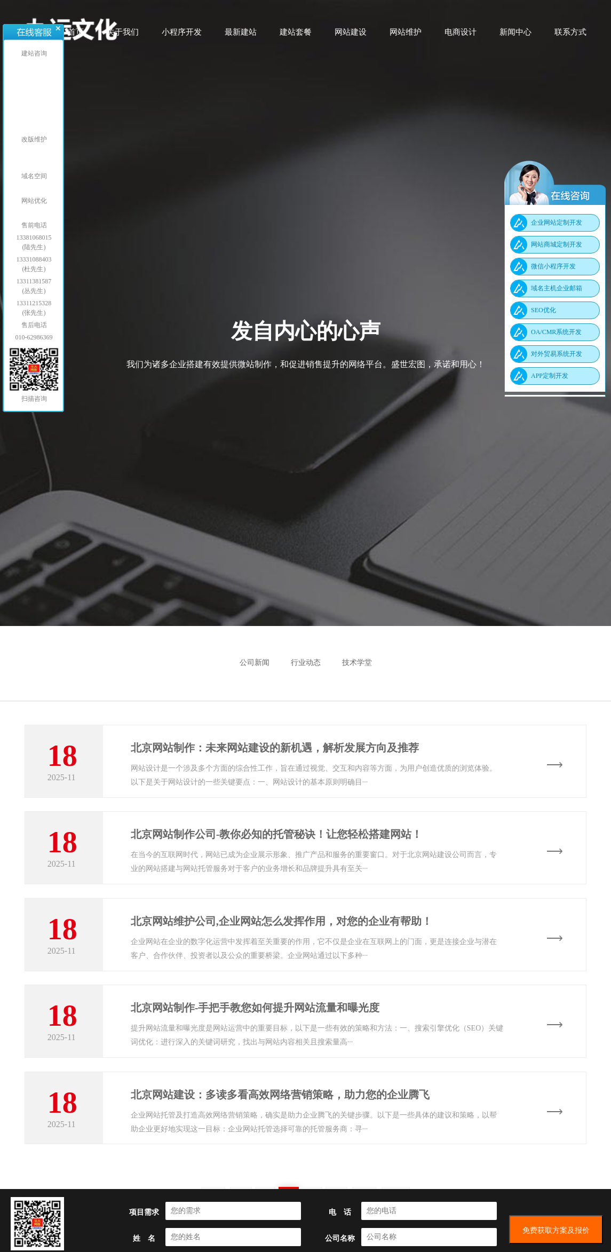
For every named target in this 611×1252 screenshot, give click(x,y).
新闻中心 (515, 35)
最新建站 (241, 35)
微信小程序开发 (553, 266)
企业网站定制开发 (556, 222)
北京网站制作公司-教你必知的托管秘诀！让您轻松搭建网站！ (277, 838)
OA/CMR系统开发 (556, 332)
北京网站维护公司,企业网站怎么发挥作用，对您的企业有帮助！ (281, 928)
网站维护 (406, 35)
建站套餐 (296, 35)
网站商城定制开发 (556, 244)
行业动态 (306, 663)
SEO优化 (543, 310)
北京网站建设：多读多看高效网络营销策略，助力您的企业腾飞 (280, 1108)
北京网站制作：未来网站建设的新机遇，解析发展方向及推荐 (275, 748)
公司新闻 (254, 663)
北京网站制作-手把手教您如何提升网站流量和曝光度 (255, 1018)
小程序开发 (182, 35)
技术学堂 (357, 663)
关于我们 (123, 35)
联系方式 (570, 35)
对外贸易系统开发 (556, 354)
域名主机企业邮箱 (556, 288)
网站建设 (351, 35)
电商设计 (461, 35)
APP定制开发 (549, 375)
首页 (76, 35)
